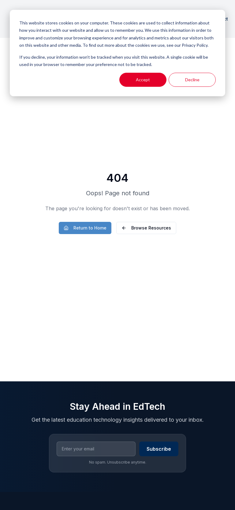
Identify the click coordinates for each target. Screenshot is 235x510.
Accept (143, 79)
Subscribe (159, 449)
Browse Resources (146, 227)
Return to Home (85, 227)
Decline (192, 79)
